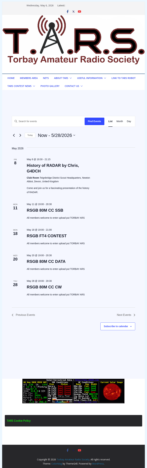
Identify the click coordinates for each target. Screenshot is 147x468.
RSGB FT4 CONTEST (47, 236)
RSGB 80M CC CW (44, 287)
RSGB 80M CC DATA (46, 261)
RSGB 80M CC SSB (45, 210)
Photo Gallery (49, 86)
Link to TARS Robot (123, 78)
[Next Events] (20, 135)
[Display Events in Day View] (129, 121)
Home (11, 78)
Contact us (72, 86)
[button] (70, 78)
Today (30, 135)
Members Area (29, 78)
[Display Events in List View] (110, 121)
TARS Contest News (19, 86)
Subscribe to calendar (116, 326)
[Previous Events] (14, 135)
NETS (46, 78)
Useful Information (90, 78)
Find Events (94, 121)
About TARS (61, 78)
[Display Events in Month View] (119, 121)
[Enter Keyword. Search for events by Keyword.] (48, 121)
